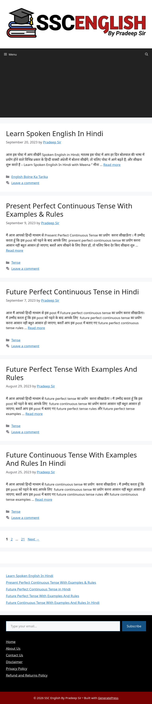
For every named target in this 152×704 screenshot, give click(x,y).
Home (10, 641)
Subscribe (134, 626)
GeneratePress (108, 698)
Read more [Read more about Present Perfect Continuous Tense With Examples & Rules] (14, 250)
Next (33, 539)
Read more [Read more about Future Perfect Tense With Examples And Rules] (34, 413)
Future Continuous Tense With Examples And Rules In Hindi (71, 459)
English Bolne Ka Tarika (29, 176)
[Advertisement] (76, 90)
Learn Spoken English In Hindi (54, 133)
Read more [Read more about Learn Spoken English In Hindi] (112, 164)
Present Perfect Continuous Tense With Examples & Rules (69, 210)
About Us (13, 648)
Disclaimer (14, 662)
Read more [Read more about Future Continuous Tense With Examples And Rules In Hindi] (43, 499)
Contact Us (14, 655)
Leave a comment (25, 183)
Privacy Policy (16, 668)
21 (23, 539)
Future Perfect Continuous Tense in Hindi (72, 291)
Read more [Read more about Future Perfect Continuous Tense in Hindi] (36, 328)
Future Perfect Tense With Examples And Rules (71, 373)
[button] (146, 54)
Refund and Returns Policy (27, 675)
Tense (15, 262)
